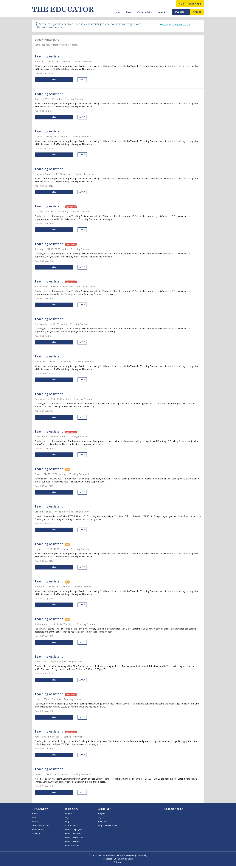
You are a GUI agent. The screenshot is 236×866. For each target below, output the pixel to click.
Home (35, 813)
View (54, 79)
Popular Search (72, 845)
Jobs (117, 12)
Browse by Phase (73, 841)
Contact (35, 821)
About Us (163, 12)
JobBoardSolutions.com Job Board (118, 858)
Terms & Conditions (41, 825)
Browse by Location (74, 837)
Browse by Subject (73, 833)
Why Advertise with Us (108, 825)
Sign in (68, 817)
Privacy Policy (38, 829)
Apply (82, 79)
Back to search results (175, 24)
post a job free (190, 3)
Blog (128, 12)
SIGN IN (197, 12)
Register (69, 813)
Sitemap (36, 833)
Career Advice (144, 12)
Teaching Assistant (49, 56)
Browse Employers (73, 829)
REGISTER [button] (181, 12)
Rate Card (102, 821)
